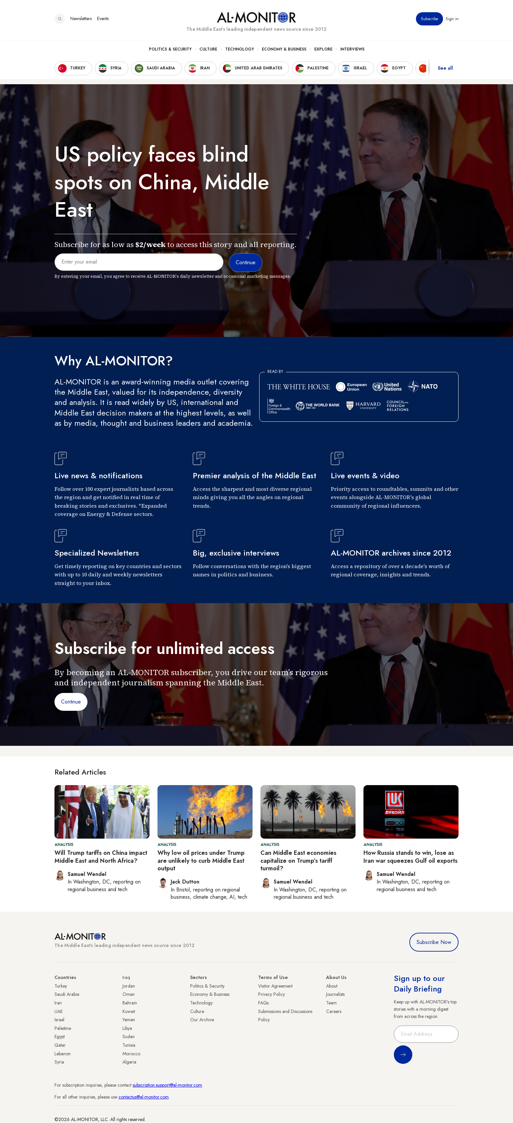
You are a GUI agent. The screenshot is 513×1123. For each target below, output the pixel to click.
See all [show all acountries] (445, 69)
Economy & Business (284, 50)
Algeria (129, 1062)
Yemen (128, 1019)
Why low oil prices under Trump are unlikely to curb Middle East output (201, 861)
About (331, 986)
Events (103, 19)
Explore (323, 50)
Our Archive (202, 1019)
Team (331, 1002)
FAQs (263, 1002)
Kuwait (128, 1011)
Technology (239, 50)
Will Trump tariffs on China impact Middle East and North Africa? (100, 857)
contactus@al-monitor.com (144, 1097)
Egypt (59, 1036)
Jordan (128, 986)
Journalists (335, 994)
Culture (208, 50)
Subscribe (429, 19)
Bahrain (129, 1002)
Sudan (128, 1036)
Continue (71, 702)
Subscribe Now (434, 942)
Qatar (60, 1045)
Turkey (60, 986)
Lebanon (62, 1053)
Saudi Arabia (66, 994)
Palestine (62, 1028)
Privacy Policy (271, 994)
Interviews (352, 50)
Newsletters (81, 19)
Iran (58, 1002)
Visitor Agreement (275, 986)
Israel (59, 1019)
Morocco (131, 1053)
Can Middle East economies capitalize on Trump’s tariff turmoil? (298, 861)
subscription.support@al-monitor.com (167, 1085)
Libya (127, 1028)
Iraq (126, 977)
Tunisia (128, 1045)
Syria (59, 1062)
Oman (128, 994)
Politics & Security (170, 50)
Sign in (452, 19)
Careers (333, 1011)
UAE (58, 1011)
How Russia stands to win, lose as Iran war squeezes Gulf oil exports (410, 857)
